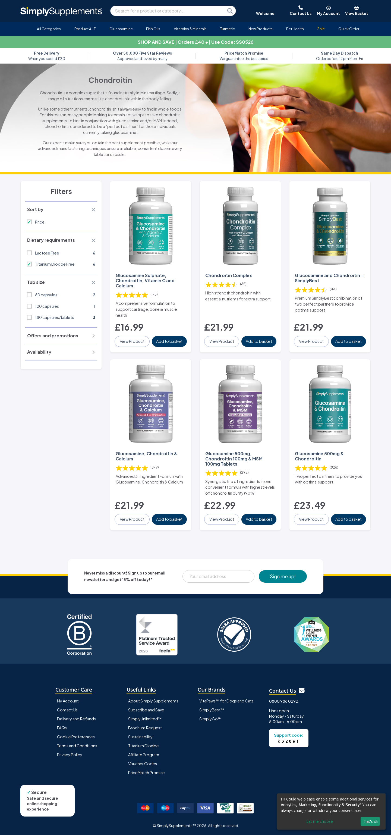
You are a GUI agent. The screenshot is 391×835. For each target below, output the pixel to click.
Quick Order (348, 28)
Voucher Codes (142, 763)
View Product (132, 341)
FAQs (62, 727)
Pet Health (295, 28)
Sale (321, 28)
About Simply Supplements (153, 700)
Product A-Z (85, 28)
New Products (260, 28)
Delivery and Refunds (76, 718)
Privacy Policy (69, 754)
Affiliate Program (143, 754)
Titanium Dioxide (143, 745)
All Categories (49, 28)
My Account (68, 700)
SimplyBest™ (211, 709)
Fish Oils (153, 28)
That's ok (370, 821)
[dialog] (331, 811)
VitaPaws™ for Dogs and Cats (226, 700)
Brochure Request (145, 727)
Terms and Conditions (77, 745)
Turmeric (227, 28)
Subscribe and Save (146, 709)
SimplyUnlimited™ (145, 718)
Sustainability (140, 736)
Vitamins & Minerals (190, 28)
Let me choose (319, 821)
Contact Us (67, 709)
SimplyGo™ (210, 718)
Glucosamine (121, 28)
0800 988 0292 (283, 701)
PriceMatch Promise (146, 772)
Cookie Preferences (76, 736)
